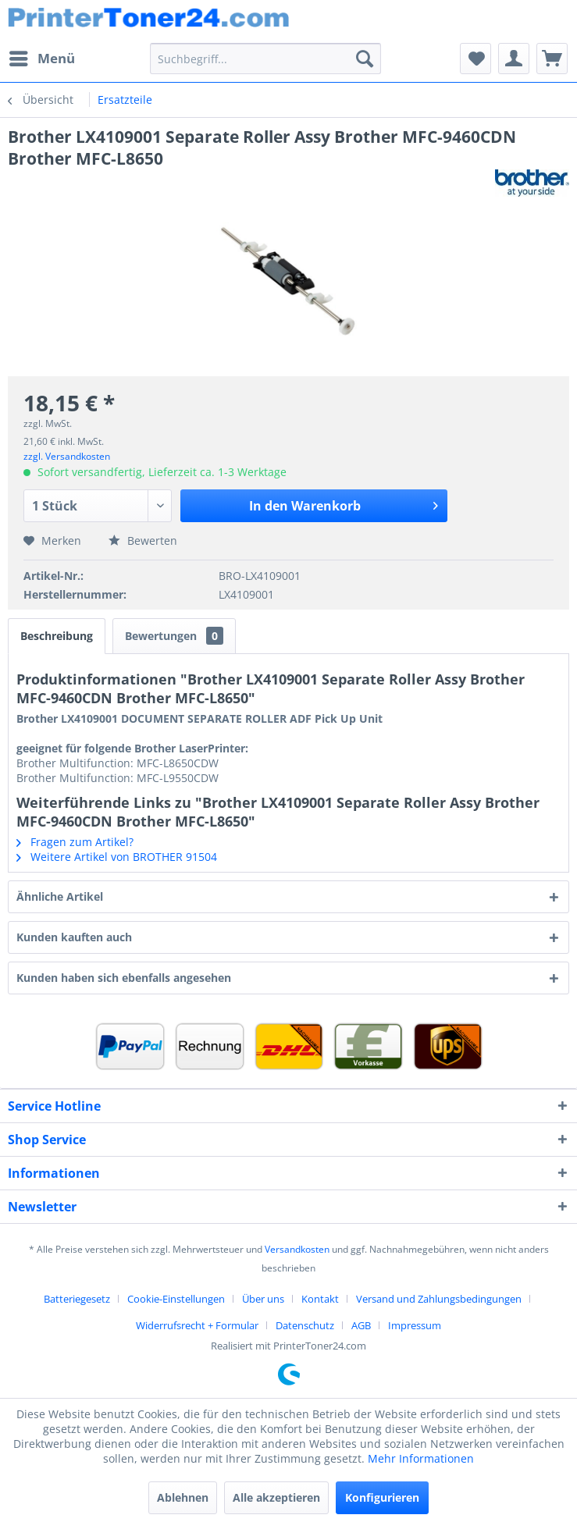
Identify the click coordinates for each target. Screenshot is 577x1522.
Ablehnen (182, 1497)
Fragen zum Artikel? (75, 841)
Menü (42, 56)
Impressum (414, 1325)
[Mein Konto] (513, 58)
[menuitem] (41, 58)
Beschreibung (56, 635)
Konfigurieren (382, 1497)
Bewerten (143, 540)
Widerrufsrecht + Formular (197, 1325)
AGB (361, 1325)
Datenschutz (305, 1325)
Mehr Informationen (421, 1458)
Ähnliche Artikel (59, 896)
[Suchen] (364, 58)
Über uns (263, 1299)
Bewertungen (174, 636)
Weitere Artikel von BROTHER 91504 (116, 856)
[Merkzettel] (475, 58)
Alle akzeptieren (276, 1497)
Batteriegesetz (77, 1299)
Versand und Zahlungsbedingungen (439, 1299)
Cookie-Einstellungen (176, 1299)
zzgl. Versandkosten (66, 456)
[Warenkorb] (552, 58)
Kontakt (320, 1299)
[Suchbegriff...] (265, 58)
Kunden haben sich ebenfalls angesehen (123, 977)
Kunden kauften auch (74, 937)
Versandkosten (297, 1249)
